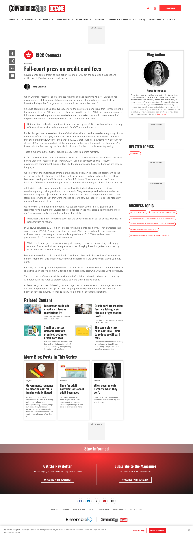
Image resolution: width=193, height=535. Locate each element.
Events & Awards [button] (118, 19)
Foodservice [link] (46, 19)
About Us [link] (54, 510)
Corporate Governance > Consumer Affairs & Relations (152, 224)
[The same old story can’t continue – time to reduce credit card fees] (83, 330)
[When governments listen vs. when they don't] (107, 370)
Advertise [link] (65, 510)
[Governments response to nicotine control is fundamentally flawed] (40, 370)
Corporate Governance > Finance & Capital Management (152, 218)
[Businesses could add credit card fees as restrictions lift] (32, 309)
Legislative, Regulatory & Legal (163, 212)
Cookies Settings (136, 509)
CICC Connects (48, 55)
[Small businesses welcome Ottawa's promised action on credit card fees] (32, 330)
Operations (134, 153)
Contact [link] (92, 510)
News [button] (12, 19)
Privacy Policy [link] (104, 510)
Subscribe (170, 8)
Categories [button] (27, 19)
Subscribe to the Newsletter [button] (57, 479)
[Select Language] (155, 8)
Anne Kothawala (39, 86)
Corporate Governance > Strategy (143, 230)
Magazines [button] (155, 19)
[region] (96, 530)
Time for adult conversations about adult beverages (72, 388)
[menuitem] (15, 19)
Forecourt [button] (82, 19)
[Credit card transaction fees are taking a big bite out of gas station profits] (83, 309)
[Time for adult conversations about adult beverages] (74, 370)
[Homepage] (37, 8)
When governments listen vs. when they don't (105, 388)
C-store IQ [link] (139, 19)
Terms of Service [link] (119, 510)
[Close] (189, 530)
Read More (161, 114)
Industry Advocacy (138, 212)
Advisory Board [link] (79, 510)
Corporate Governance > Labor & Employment (148, 235)
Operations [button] (63, 19)
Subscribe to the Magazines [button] (135, 479)
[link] (12, 53)
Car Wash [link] (99, 19)
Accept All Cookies (157, 530)
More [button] (170, 19)
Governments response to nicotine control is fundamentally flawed (39, 388)
